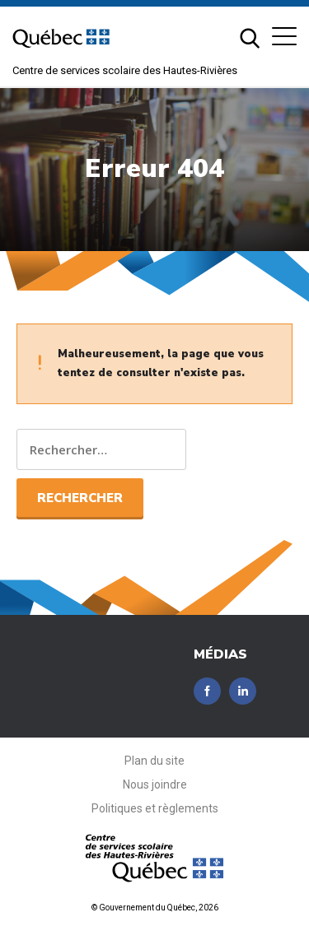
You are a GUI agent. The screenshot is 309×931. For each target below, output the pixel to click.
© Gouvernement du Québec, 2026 (154, 907)
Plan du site (154, 760)
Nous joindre (155, 784)
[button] (284, 36)
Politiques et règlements (154, 808)
